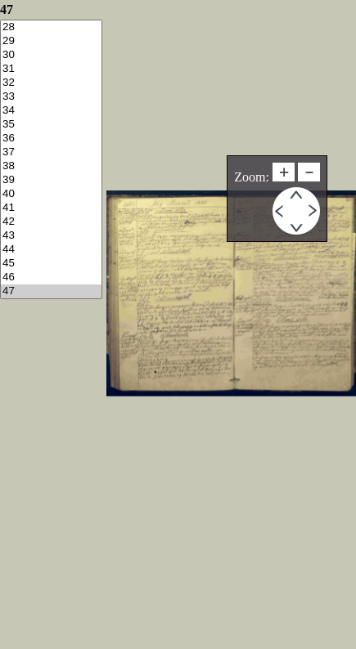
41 (51, 208)
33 (51, 97)
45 (51, 264)
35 (51, 125)
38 (51, 166)
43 (51, 236)
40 (51, 194)
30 (51, 55)
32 (51, 83)
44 (51, 250)
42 (51, 222)
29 (51, 41)
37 (51, 152)
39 (51, 180)
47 (51, 291)
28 (51, 27)
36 (51, 138)
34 (51, 111)
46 (51, 277)
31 (51, 69)
